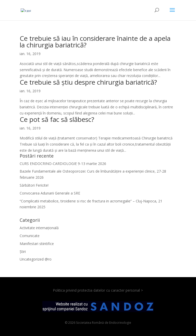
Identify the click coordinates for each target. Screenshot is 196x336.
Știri (23, 251)
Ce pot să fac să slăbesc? (57, 119)
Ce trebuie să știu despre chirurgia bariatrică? (88, 82)
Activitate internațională (39, 227)
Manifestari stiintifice (37, 243)
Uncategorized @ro (36, 259)
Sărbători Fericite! (34, 185)
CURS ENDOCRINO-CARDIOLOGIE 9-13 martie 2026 (63, 163)
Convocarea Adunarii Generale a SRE (50, 193)
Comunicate (30, 235)
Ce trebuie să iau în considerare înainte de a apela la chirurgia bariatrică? (95, 41)
